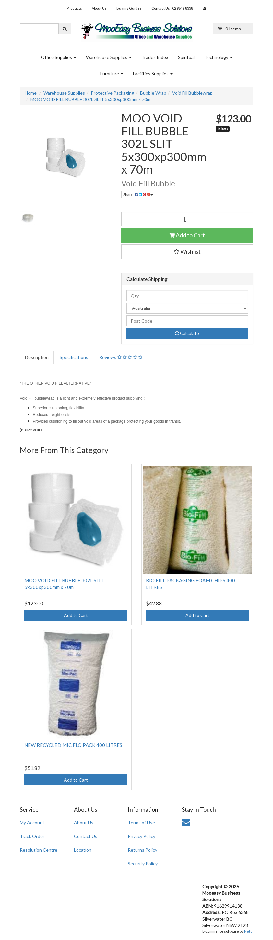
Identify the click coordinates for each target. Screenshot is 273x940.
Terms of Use (141, 822)
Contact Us (85, 836)
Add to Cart (187, 234)
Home (31, 93)
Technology (218, 57)
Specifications (74, 357)
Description (37, 357)
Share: (138, 194)
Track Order (32, 836)
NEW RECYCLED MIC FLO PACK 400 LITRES (73, 745)
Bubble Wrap (153, 93)
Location (82, 850)
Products (74, 8)
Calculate (187, 333)
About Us (99, 8)
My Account (32, 822)
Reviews (120, 357)
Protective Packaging (112, 93)
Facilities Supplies (153, 73)
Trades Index (154, 57)
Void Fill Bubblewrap (192, 93)
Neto (248, 931)
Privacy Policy (141, 836)
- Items (229, 28)
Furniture (111, 73)
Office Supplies (58, 57)
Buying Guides (129, 8)
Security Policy (143, 863)
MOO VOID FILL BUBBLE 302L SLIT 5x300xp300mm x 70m (90, 99)
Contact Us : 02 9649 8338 (172, 8)
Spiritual (186, 57)
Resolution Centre (38, 850)
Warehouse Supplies (109, 57)
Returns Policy (142, 850)
